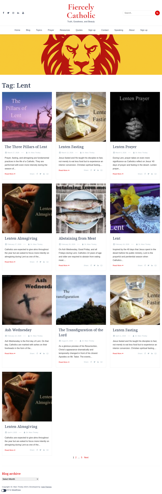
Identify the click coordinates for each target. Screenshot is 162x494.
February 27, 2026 (14, 244)
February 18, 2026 (122, 244)
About (131, 30)
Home (17, 30)
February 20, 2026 (68, 244)
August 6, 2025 (67, 341)
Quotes (79, 30)
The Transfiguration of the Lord (81, 332)
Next (86, 457)
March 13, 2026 (67, 153)
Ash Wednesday (18, 330)
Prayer (51, 30)
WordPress (16, 490)
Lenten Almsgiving (21, 238)
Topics (39, 30)
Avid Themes (46, 487)
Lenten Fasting (71, 146)
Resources (65, 30)
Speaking (118, 30)
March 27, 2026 (13, 153)
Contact (105, 30)
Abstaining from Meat (77, 238)
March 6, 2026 (121, 153)
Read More (9, 174)
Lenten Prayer (125, 146)
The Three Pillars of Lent (26, 146)
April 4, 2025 (12, 432)
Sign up (91, 30)
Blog (28, 30)
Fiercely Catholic (81, 11)
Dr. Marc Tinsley (34, 153)
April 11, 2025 (121, 336)
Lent (116, 238)
